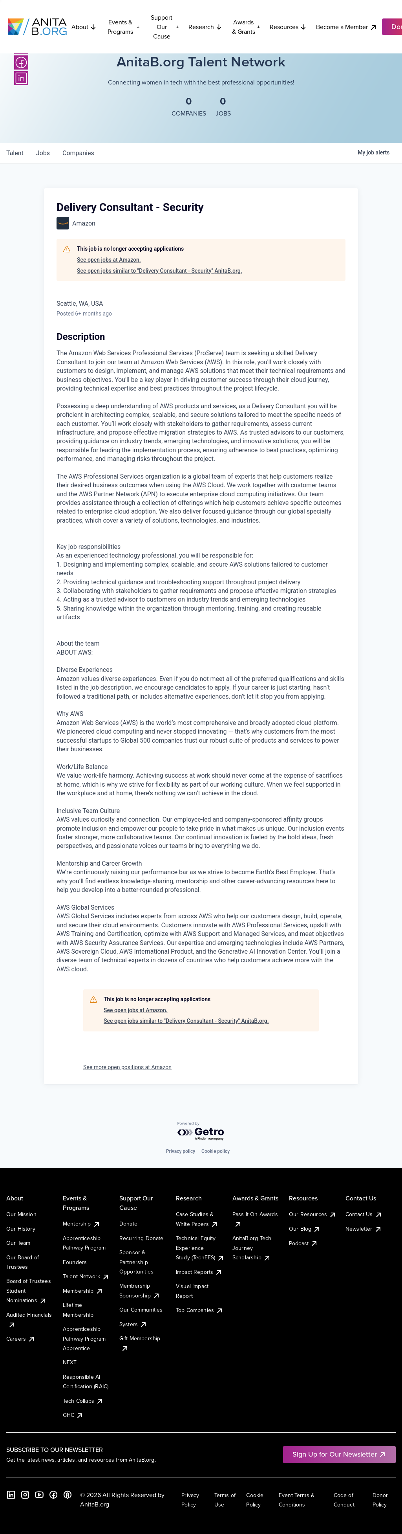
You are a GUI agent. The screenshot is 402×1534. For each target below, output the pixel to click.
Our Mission (21, 1214)
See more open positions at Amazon (127, 1067)
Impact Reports (199, 1272)
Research (205, 26)
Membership (83, 1291)
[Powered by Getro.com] (201, 1131)
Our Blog (305, 1229)
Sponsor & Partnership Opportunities (136, 1261)
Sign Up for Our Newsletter (339, 1454)
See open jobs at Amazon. (109, 260)
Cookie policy (215, 1151)
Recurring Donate (141, 1238)
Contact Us (363, 1214)
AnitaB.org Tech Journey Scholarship (251, 1247)
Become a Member (346, 26)
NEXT (70, 1362)
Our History (20, 1229)
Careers (20, 1339)
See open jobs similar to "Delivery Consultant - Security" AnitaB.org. (159, 271)
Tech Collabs (83, 1401)
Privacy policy (180, 1151)
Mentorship (81, 1224)
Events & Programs (124, 27)
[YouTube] (39, 1494)
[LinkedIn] (21, 78)
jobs (43, 153)
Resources (288, 26)
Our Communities (141, 1310)
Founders (75, 1262)
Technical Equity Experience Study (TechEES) (200, 1247)
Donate (128, 1224)
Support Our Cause (165, 26)
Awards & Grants (246, 27)
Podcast (303, 1243)
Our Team (18, 1243)
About (84, 26)
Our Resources (312, 1214)
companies (78, 153)
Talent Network (86, 1276)
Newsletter (363, 1229)
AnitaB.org (94, 1504)
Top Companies (199, 1310)
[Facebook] (21, 62)
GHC (73, 1415)
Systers (133, 1324)
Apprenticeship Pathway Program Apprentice (84, 1338)
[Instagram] (25, 1494)
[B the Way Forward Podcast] (67, 1494)
